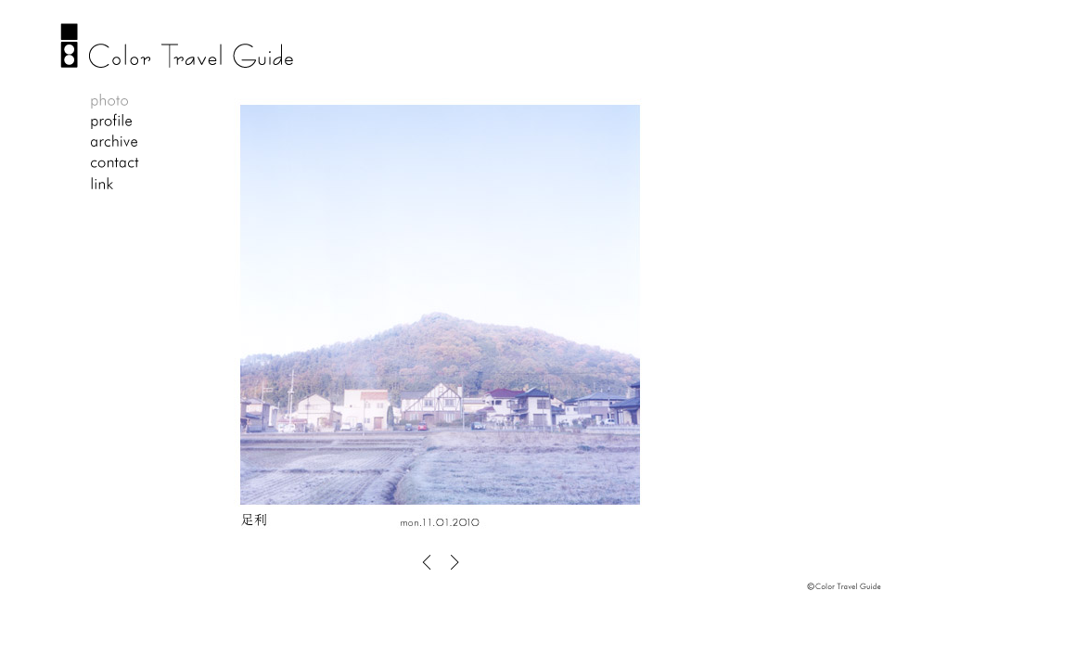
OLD (451, 562)
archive (114, 143)
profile (114, 122)
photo (114, 102)
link (114, 183)
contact (114, 163)
